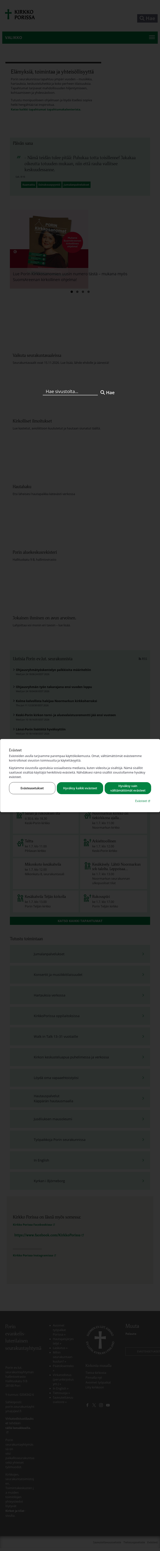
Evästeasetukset (32, 788)
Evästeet (143, 801)
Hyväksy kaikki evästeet (80, 788)
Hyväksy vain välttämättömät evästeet (127, 788)
